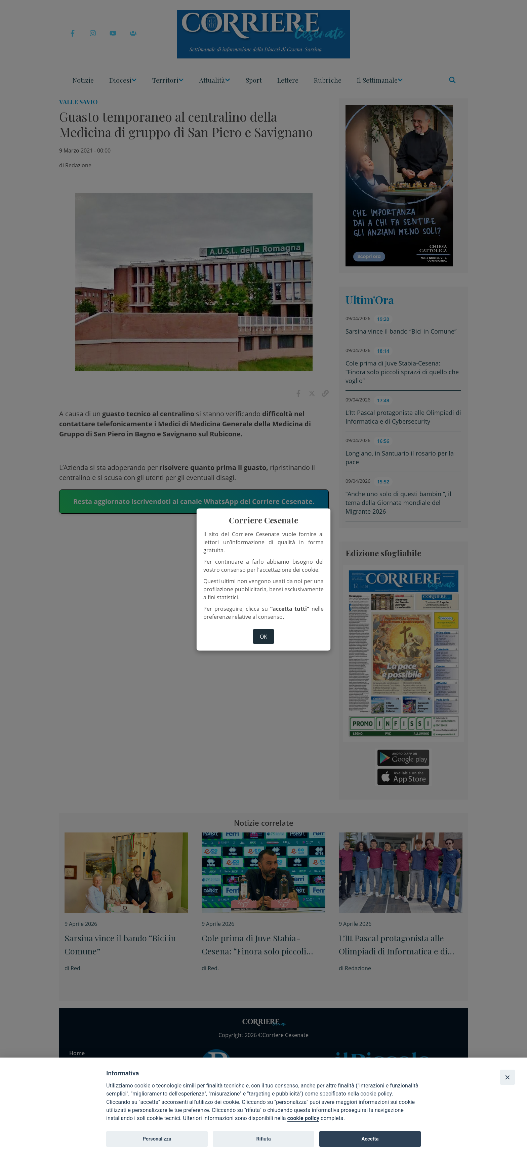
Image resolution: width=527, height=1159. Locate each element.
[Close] (507, 1077)
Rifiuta (263, 1139)
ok (263, 636)
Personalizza (157, 1139)
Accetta (369, 1139)
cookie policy (303, 1118)
